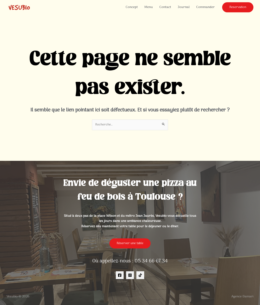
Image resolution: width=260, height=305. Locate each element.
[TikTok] (140, 275)
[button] (237, 7)
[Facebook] (120, 275)
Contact (165, 7)
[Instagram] (130, 275)
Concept (132, 7)
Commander (205, 7)
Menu (148, 7)
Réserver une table (130, 243)
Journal (184, 7)
